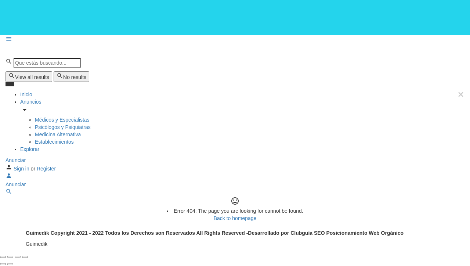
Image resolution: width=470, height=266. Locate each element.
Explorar (29, 149)
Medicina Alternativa (58, 134)
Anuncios (30, 102)
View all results (28, 76)
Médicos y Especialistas (62, 120)
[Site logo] (50, 51)
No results (71, 76)
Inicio (26, 94)
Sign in (22, 169)
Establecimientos (54, 142)
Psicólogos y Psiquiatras (63, 127)
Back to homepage (235, 218)
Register (46, 169)
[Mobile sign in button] (9, 177)
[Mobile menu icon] (235, 40)
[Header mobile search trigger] (9, 193)
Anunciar (16, 160)
